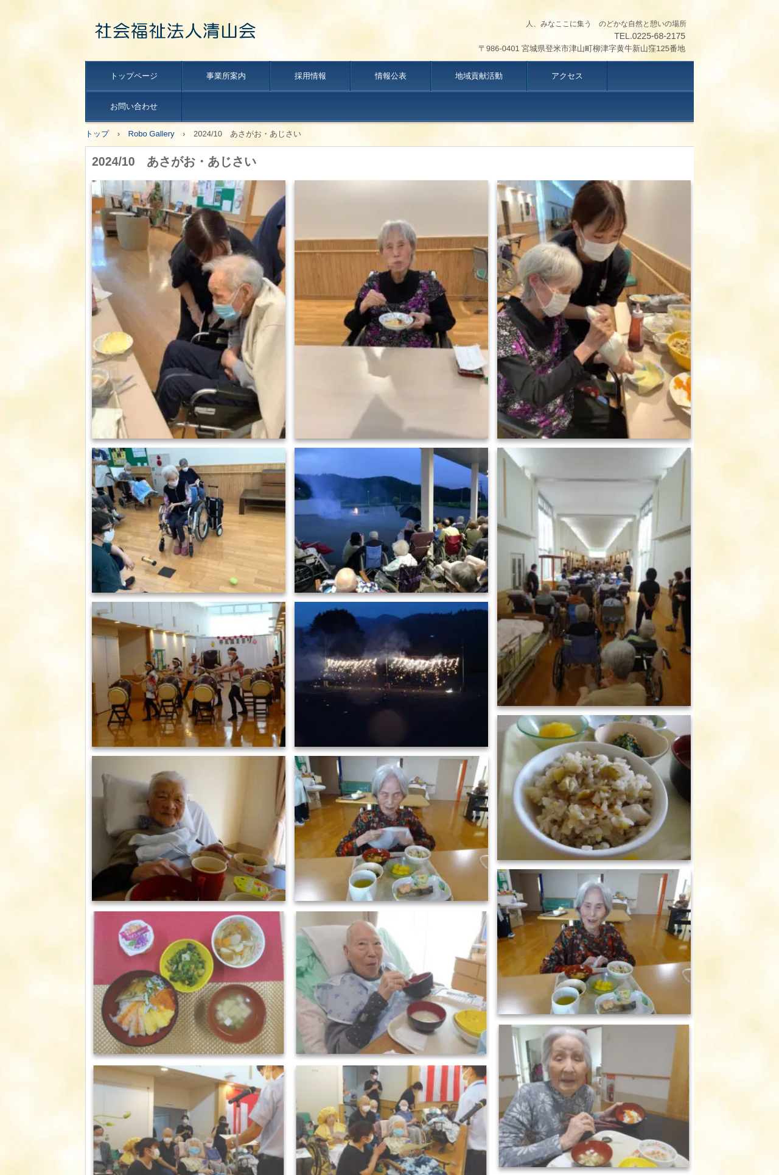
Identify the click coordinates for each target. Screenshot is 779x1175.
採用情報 (310, 75)
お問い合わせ (134, 106)
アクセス (567, 75)
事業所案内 (226, 75)
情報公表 (391, 75)
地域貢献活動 (479, 75)
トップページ (134, 75)
